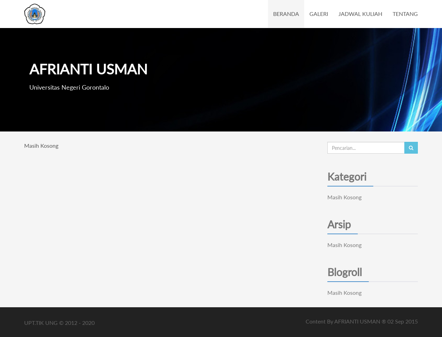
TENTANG (405, 13)
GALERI (318, 13)
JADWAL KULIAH (360, 13)
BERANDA (286, 13)
